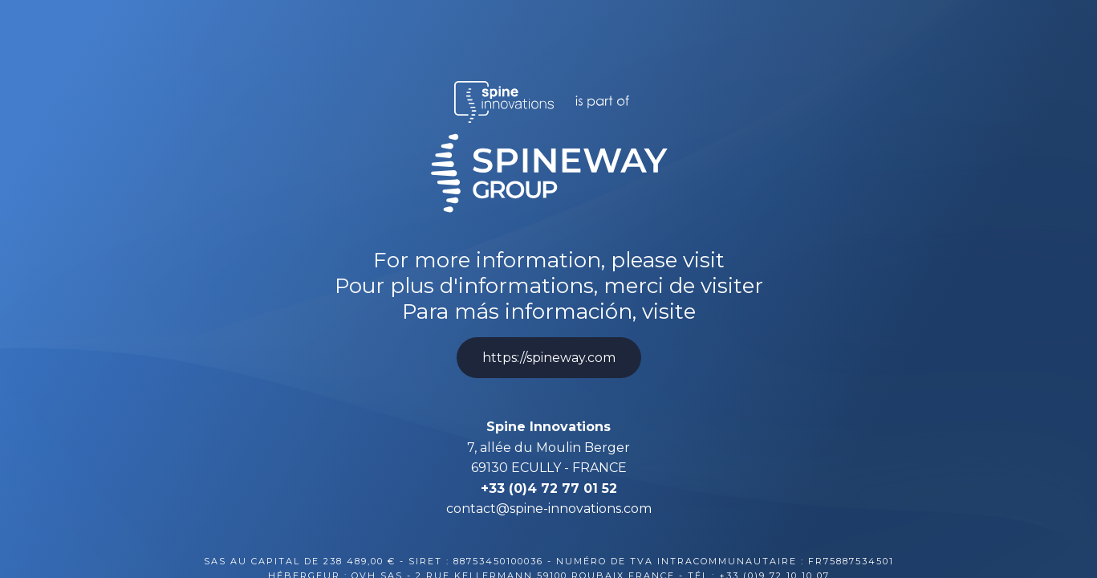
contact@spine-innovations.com (549, 508)
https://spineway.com (549, 357)
